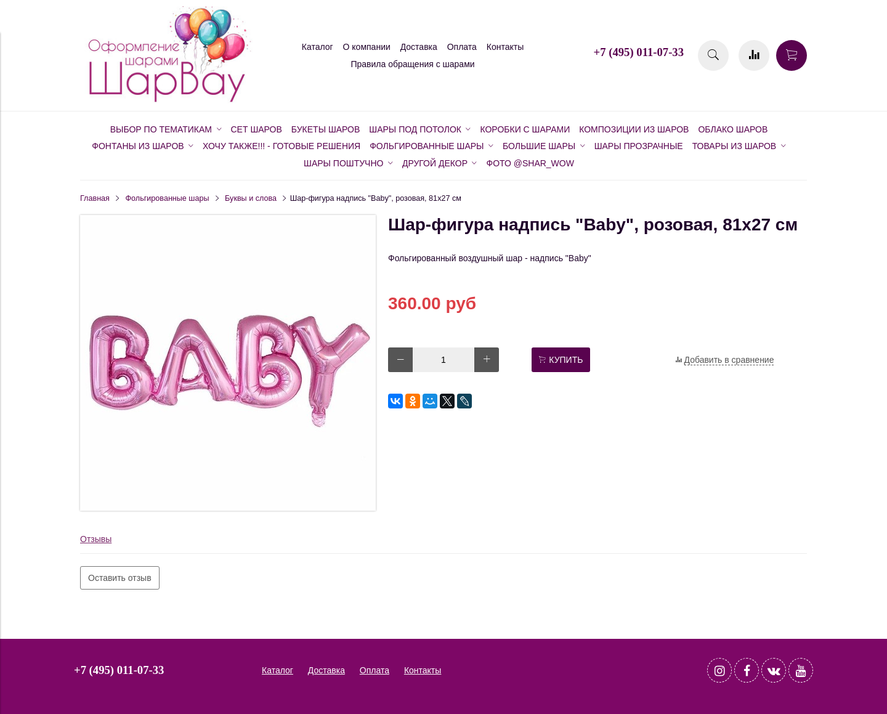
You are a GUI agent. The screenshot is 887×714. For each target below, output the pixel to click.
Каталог (317, 47)
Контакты (505, 47)
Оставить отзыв (120, 578)
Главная (95, 198)
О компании (367, 47)
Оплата (462, 47)
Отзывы (95, 539)
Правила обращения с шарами (412, 64)
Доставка (418, 47)
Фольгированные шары (167, 198)
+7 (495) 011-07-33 (639, 52)
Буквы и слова (251, 198)
